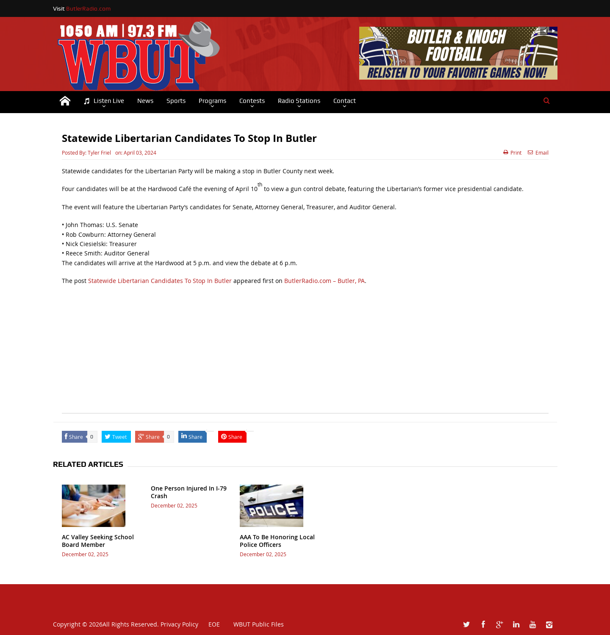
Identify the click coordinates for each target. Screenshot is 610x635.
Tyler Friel (99, 152)
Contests (252, 101)
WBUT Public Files (258, 624)
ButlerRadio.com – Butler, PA (324, 281)
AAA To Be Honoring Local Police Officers (277, 541)
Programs (212, 101)
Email (538, 152)
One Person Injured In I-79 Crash (189, 492)
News (145, 101)
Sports (176, 101)
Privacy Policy (179, 624)
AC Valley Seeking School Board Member (98, 541)
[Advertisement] (305, 353)
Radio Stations (299, 101)
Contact (344, 101)
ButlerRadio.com (88, 8)
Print (512, 152)
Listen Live (103, 101)
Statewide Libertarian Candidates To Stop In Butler (160, 281)
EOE (210, 624)
